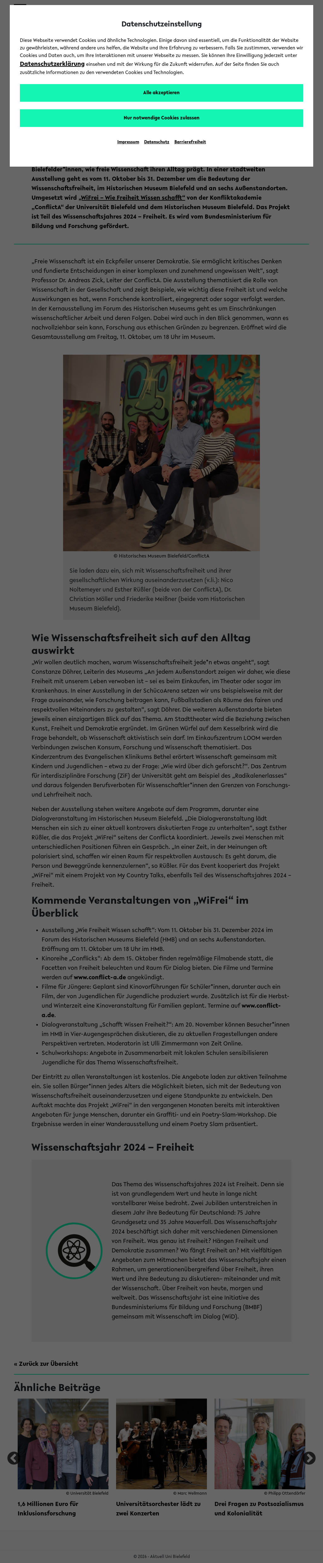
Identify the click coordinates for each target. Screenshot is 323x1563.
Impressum (128, 142)
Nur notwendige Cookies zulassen (162, 118)
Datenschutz (156, 142)
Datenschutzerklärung (52, 64)
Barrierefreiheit (190, 142)
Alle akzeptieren (161, 92)
